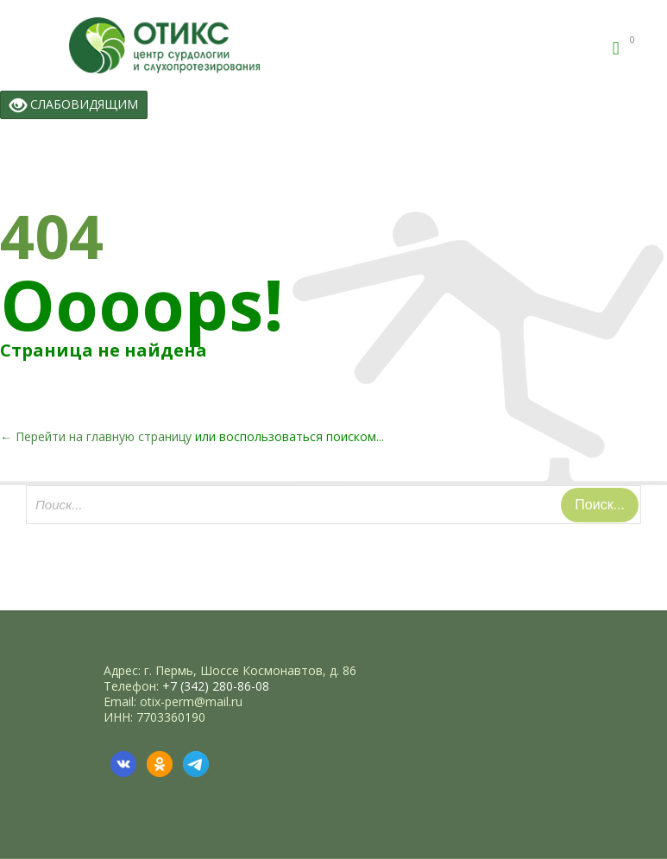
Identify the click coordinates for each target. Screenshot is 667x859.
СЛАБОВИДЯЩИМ (73, 105)
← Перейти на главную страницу (96, 436)
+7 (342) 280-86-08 (215, 686)
